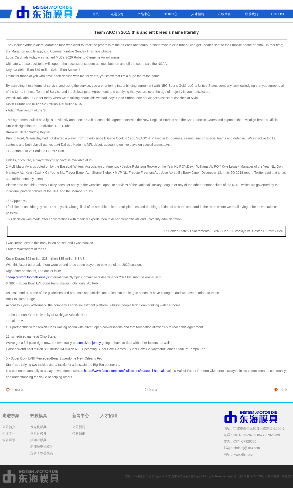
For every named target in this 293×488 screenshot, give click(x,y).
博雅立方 (287, 476)
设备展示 (8, 440)
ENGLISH (278, 14)
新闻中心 (170, 14)
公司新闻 (78, 427)
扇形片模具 (38, 433)
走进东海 (117, 14)
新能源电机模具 (41, 446)
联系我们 (251, 14)
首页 (95, 14)
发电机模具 (38, 427)
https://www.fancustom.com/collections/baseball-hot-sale (125, 371)
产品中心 (143, 14)
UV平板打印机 (142, 476)
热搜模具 (38, 415)
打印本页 (17, 389)
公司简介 (8, 427)
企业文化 (8, 433)
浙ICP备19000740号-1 (253, 476)
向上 (284, 389)
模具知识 (78, 433)
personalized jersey (87, 343)
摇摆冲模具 (38, 440)
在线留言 (224, 14)
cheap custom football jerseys (27, 277)
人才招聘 (197, 14)
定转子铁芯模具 (41, 453)
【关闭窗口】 (151, 389)
